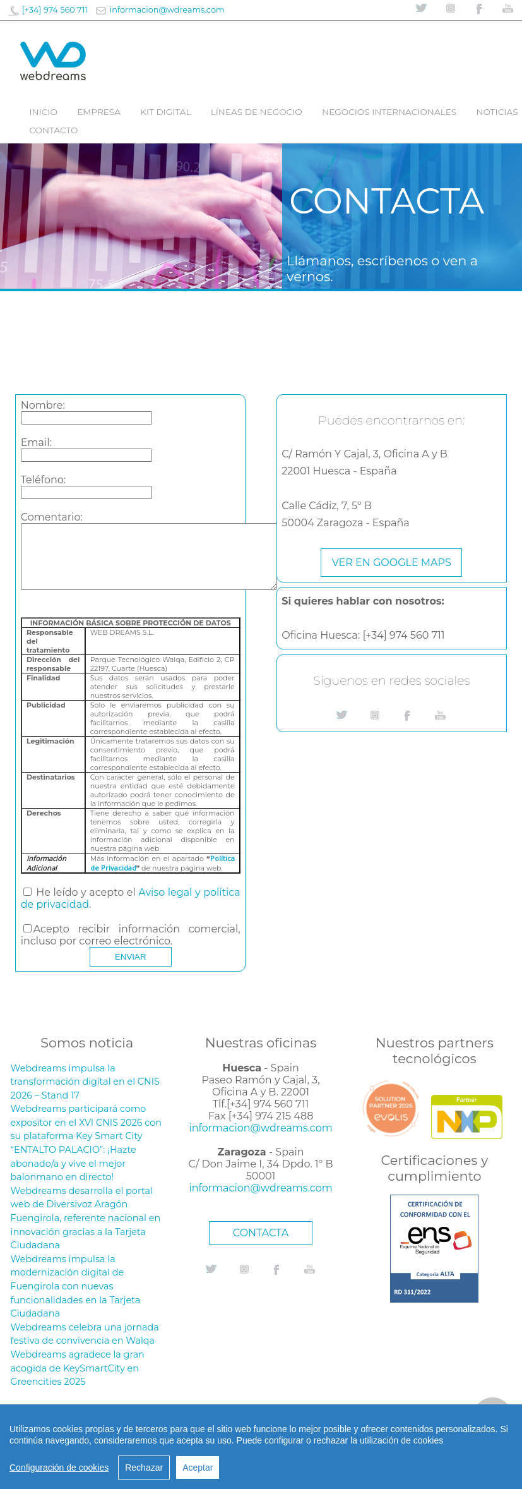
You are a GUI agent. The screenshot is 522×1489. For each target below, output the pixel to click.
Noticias (497, 112)
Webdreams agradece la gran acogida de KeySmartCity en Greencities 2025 (78, 1368)
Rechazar (144, 1467)
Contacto (53, 130)
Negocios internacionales (389, 112)
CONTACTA (260, 1233)
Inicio (43, 112)
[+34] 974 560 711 (55, 10)
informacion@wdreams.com (167, 10)
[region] (261, 1446)
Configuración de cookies (59, 1467)
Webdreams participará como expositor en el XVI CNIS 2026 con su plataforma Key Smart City (86, 1122)
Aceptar (197, 1467)
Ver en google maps (391, 563)
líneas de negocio (256, 112)
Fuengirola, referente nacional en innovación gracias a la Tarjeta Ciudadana (86, 1231)
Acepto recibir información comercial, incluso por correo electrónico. (130, 935)
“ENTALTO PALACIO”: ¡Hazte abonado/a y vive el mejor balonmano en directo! (73, 1163)
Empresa (99, 112)
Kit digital (165, 112)
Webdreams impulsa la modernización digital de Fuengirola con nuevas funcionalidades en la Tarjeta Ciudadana (76, 1286)
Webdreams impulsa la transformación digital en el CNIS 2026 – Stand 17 (85, 1082)
